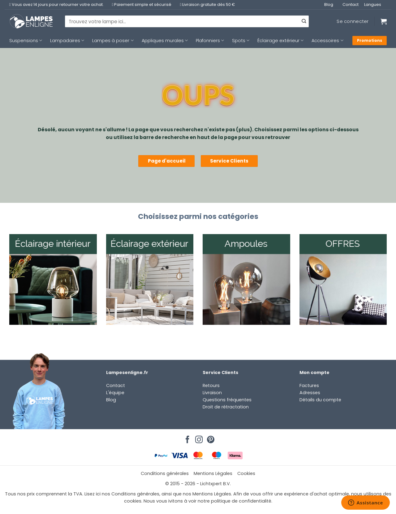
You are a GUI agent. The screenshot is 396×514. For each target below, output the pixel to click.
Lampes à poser (112, 40)
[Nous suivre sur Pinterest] (210, 438)
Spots (240, 40)
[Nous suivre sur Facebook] (187, 438)
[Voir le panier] (384, 21)
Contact (350, 4)
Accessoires (327, 40)
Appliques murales (165, 40)
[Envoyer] (303, 21)
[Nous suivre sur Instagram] (198, 438)
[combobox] (187, 21)
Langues (372, 4)
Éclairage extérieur (280, 40)
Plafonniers (210, 40)
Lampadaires (67, 40)
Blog (328, 4)
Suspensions (25, 40)
